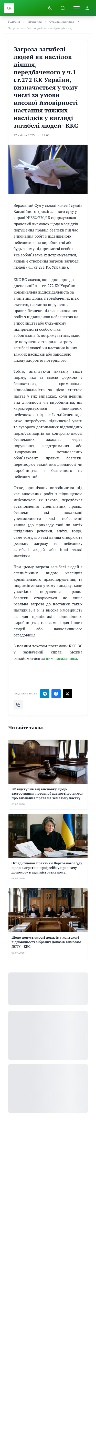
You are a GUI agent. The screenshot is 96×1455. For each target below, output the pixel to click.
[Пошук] (62, 8)
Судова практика (61, 21)
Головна (14, 21)
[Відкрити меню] (76, 8)
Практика (35, 21)
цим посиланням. (62, 658)
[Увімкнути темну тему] (50, 8)
